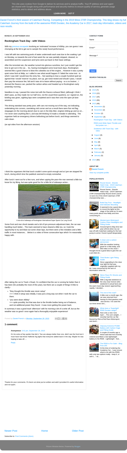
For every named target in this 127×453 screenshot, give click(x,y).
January (97, 155)
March (97, 149)
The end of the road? (108, 293)
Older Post (78, 430)
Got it (71, 13)
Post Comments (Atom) (24, 436)
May (96, 142)
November (98, 110)
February (98, 152)
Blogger (77, 446)
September (98, 117)
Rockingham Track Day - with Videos (108, 120)
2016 (94, 100)
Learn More (60, 13)
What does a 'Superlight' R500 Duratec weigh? (109, 309)
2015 (94, 103)
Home (44, 430)
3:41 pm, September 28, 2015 (33, 331)
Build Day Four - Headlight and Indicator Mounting (110, 204)
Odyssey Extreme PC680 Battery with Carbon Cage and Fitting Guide (110, 328)
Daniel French (98, 169)
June (96, 138)
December (98, 106)
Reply (13, 343)
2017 (94, 97)
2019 (94, 90)
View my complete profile (99, 173)
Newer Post (11, 430)
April (96, 145)
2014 (94, 160)
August (97, 135)
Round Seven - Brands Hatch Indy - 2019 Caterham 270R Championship (111, 185)
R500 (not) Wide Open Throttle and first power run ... (107, 124)
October (97, 113)
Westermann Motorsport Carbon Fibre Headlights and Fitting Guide (111, 222)
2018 (94, 93)
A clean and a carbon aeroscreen (108, 241)
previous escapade (20, 46)
